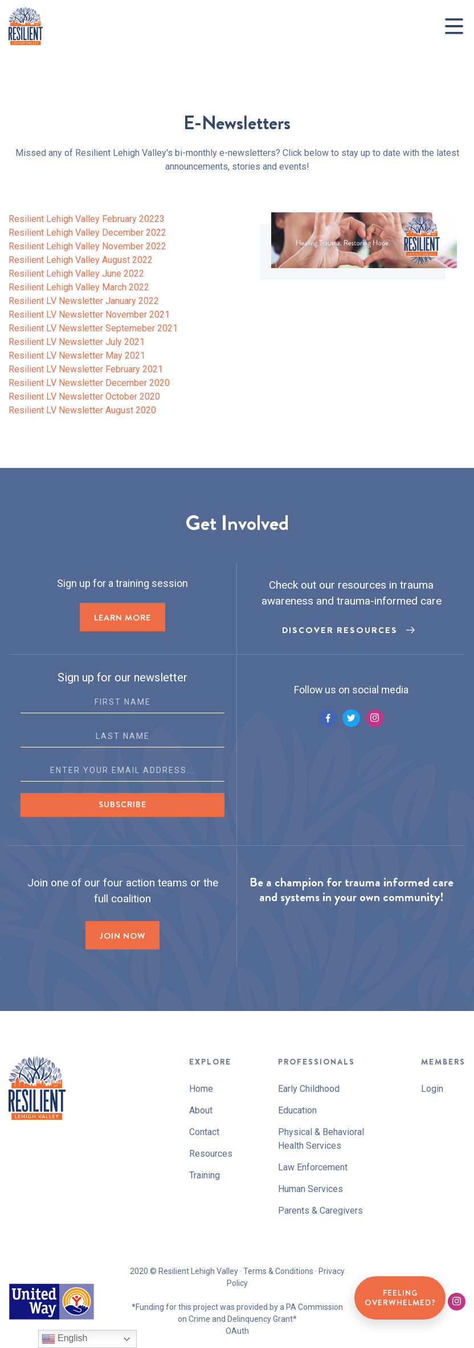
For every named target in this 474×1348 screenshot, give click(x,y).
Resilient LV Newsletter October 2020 (84, 396)
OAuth (237, 1330)
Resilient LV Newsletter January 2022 (84, 300)
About (201, 1110)
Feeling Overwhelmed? (400, 1298)
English (65, 1339)
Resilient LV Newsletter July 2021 (77, 341)
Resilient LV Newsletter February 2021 (86, 369)
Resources (210, 1153)
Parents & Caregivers (320, 1210)
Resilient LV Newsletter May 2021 (77, 355)
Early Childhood (309, 1088)
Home (201, 1088)
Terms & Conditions (278, 1271)
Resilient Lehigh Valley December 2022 (87, 232)
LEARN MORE (122, 617)
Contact (204, 1132)
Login (432, 1088)
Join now (122, 936)
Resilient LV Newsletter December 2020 (89, 382)
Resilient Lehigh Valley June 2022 (76, 273)
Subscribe (122, 804)
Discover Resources (340, 630)
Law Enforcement (313, 1167)
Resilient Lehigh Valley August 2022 (81, 259)
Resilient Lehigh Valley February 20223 (87, 218)
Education (297, 1110)
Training (204, 1175)
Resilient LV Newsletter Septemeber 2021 (93, 328)
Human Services (310, 1188)
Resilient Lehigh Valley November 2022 (87, 246)
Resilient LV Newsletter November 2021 (89, 314)
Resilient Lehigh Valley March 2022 (79, 287)
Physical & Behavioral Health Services (321, 1139)
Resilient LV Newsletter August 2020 (82, 410)
